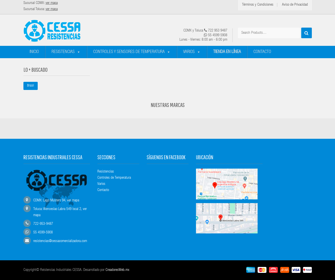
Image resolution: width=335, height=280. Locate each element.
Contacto (262, 52)
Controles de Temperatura (114, 178)
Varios (189, 52)
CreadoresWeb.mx (117, 270)
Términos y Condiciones (257, 5)
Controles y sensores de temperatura (129, 52)
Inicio (34, 52)
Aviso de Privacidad (295, 5)
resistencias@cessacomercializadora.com (60, 241)
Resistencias (63, 52)
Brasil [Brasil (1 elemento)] (30, 86)
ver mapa (73, 200)
